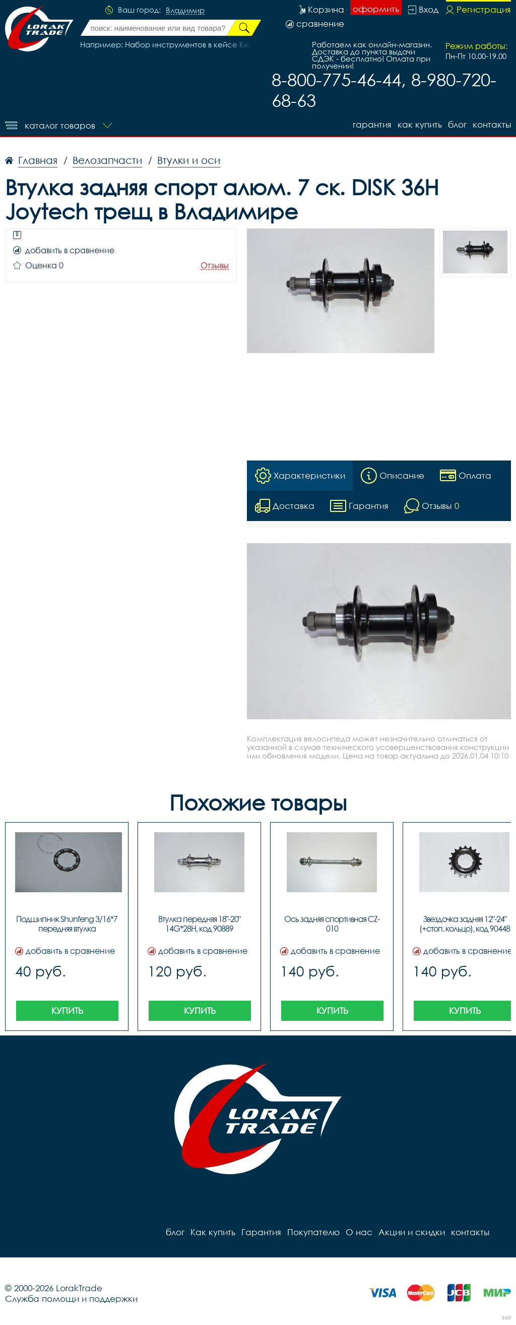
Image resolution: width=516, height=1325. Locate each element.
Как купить (420, 124)
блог (457, 124)
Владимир (185, 11)
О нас (359, 1232)
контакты (492, 124)
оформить (376, 9)
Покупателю (313, 1232)
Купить (67, 1010)
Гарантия (372, 124)
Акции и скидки (411, 1232)
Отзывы (215, 265)
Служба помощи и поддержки (71, 1298)
